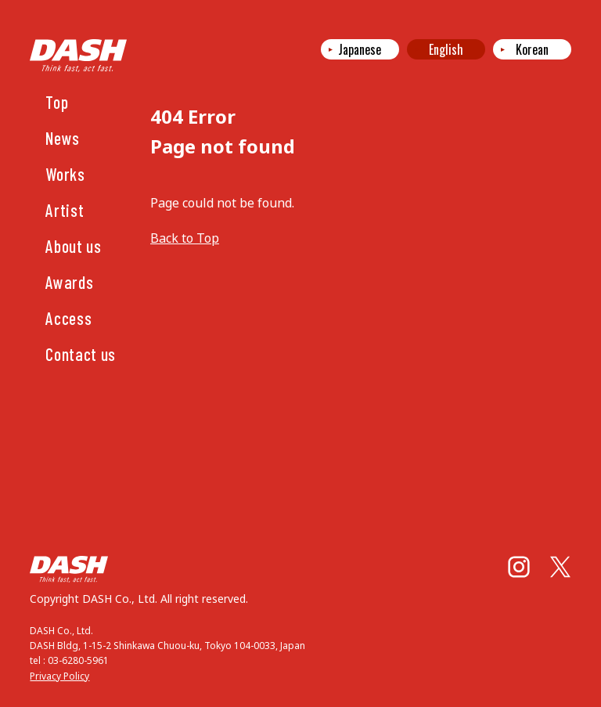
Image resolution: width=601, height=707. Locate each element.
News (62, 138)
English (446, 49)
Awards (69, 282)
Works (65, 174)
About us (73, 246)
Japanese (359, 49)
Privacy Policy (59, 676)
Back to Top (184, 238)
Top (56, 102)
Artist (64, 210)
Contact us (80, 354)
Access (68, 318)
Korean (532, 49)
